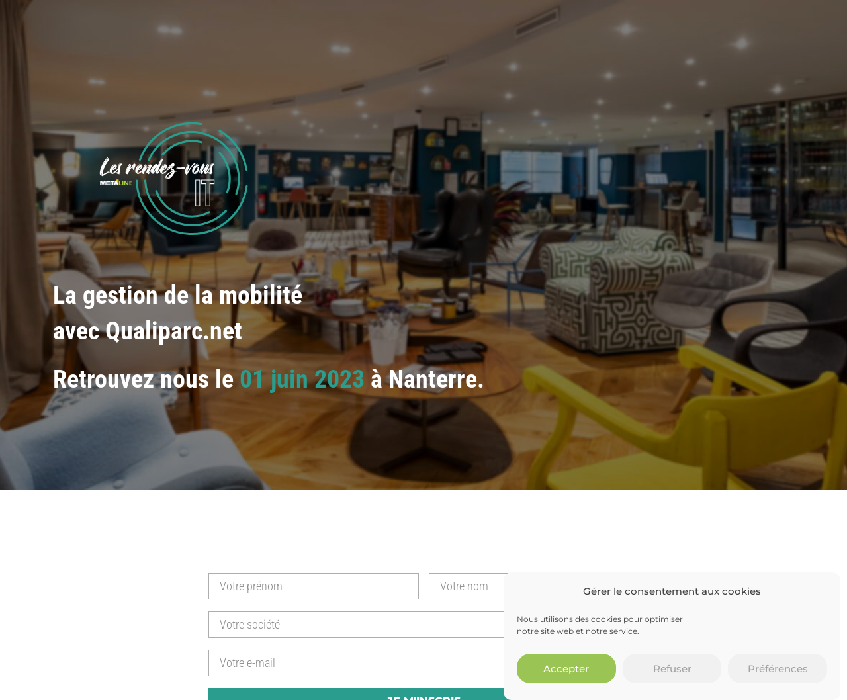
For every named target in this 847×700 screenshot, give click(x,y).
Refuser (672, 671)
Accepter (566, 671)
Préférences (778, 671)
